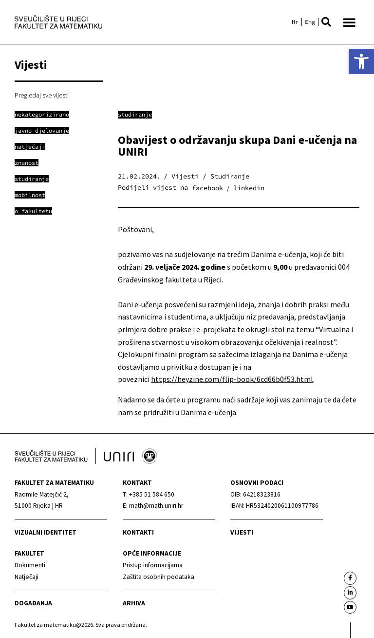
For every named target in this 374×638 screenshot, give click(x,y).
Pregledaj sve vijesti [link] (42, 95)
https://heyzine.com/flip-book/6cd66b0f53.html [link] (232, 379)
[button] (326, 22)
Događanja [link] (33, 603)
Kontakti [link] (138, 532)
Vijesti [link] (241, 532)
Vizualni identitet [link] (45, 532)
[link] (361, 61)
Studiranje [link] (135, 114)
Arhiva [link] (134, 603)
